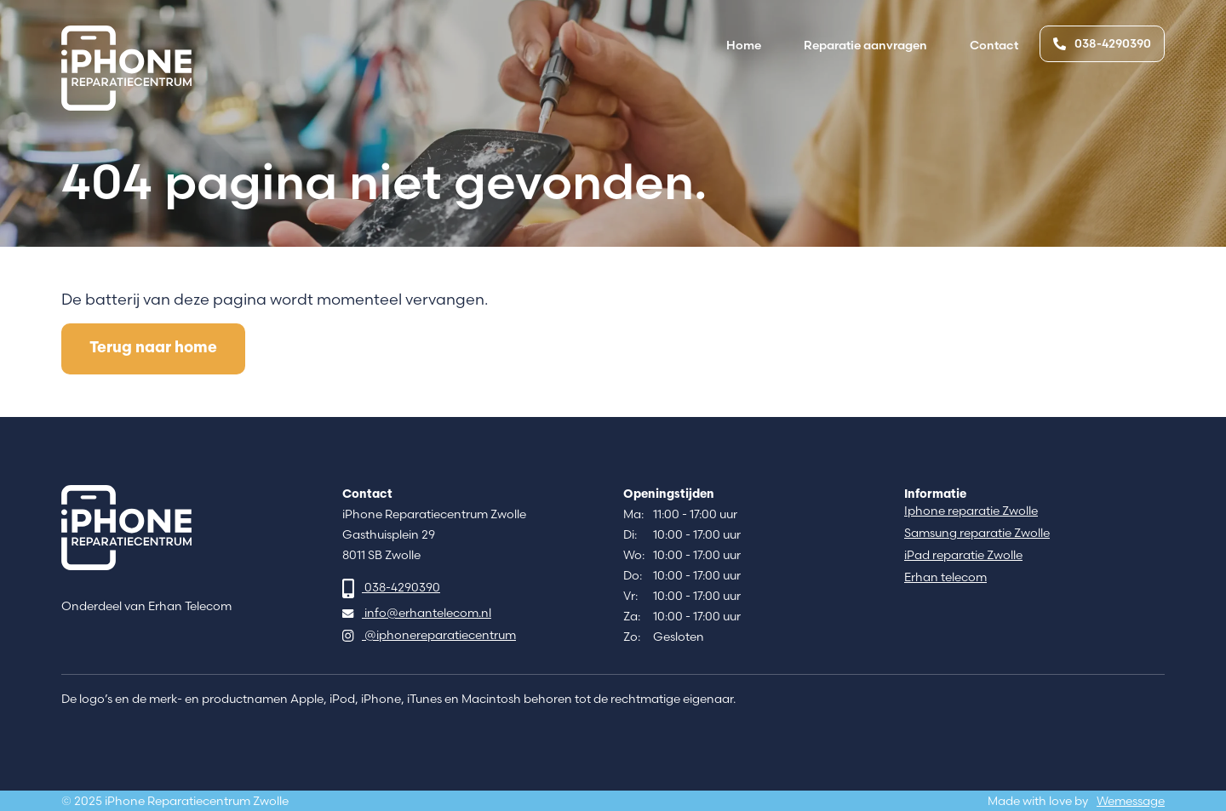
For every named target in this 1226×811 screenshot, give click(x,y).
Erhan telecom (945, 577)
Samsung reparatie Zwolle (977, 533)
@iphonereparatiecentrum (429, 635)
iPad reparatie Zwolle (963, 555)
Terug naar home (153, 348)
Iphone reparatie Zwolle (971, 511)
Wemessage (1131, 801)
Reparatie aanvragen (865, 45)
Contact (994, 45)
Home (743, 45)
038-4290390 (1102, 43)
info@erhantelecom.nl (416, 613)
